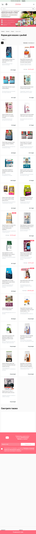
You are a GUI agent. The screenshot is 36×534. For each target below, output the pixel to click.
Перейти (23, 0)
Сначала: (25, 42)
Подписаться (28, 444)
